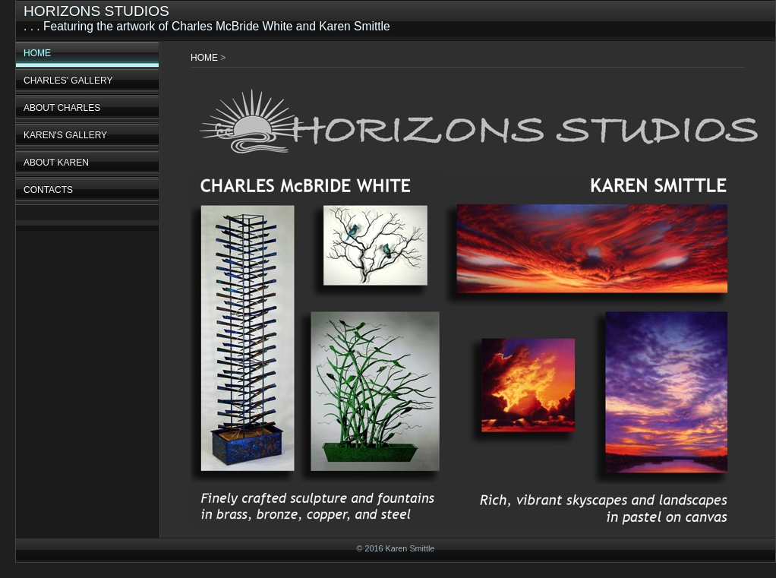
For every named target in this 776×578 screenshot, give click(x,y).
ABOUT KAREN (56, 162)
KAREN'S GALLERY (65, 135)
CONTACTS (48, 190)
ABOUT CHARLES (62, 108)
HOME (37, 53)
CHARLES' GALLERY (68, 80)
